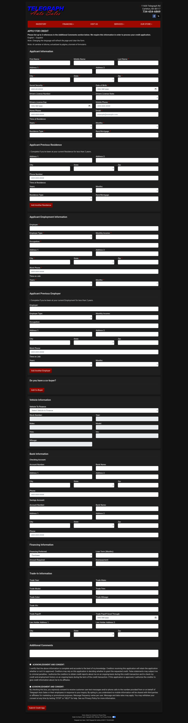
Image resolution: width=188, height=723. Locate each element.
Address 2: (100, 67)
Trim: (32, 432)
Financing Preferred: (38, 551)
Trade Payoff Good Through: (108, 614)
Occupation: (35, 241)
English (31, 37)
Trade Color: (35, 597)
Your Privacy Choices (108, 717)
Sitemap (97, 717)
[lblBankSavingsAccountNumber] (61, 508)
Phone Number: (36, 174)
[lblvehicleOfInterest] (94, 410)
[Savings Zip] (138, 525)
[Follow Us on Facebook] (154, 16)
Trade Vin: (34, 605)
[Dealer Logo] (46, 11)
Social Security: (36, 85)
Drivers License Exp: (38, 102)
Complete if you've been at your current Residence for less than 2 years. (60, 151)
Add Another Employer (40, 370)
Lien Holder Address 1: (39, 622)
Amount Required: (37, 560)
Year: (98, 415)
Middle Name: (80, 59)
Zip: (119, 76)
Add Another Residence (41, 205)
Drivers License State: (105, 94)
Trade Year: (34, 580)
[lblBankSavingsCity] (50, 525)
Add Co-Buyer (37, 390)
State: (76, 76)
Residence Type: (37, 131)
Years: (32, 123)
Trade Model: (35, 588)
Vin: (97, 432)
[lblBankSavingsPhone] (94, 535)
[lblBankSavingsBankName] (127, 508)
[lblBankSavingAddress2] (127, 517)
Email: (98, 110)
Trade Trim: (101, 588)
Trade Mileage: (102, 597)
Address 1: (34, 67)
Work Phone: (35, 267)
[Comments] (94, 653)
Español (39, 37)
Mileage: (33, 440)
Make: (32, 423)
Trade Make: (101, 580)
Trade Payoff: (35, 614)
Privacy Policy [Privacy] (102, 715)
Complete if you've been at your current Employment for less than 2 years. (61, 300)
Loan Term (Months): (105, 551)
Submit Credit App (37, 708)
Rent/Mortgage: (102, 131)
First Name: (35, 59)
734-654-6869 (153, 11)
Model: (99, 423)
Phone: (33, 490)
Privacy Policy (91, 698)
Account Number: (37, 464)
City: (31, 76)
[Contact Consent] (30, 686)
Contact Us (95, 715)
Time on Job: (35, 276)
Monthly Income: (103, 233)
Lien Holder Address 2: (105, 622)
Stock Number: (36, 415)
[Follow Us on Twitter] (158, 16)
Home (83, 715)
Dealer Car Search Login (78, 717)
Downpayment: (102, 560)
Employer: (34, 224)
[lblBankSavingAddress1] (61, 517)
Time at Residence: (38, 119)
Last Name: (123, 59)
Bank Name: (101, 464)
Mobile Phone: (102, 102)
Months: (99, 123)
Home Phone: (35, 110)
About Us (88, 715)
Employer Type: (36, 233)
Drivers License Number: (40, 94)
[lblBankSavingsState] (94, 525)
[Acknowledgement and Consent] (30, 664)
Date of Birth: (101, 85)
